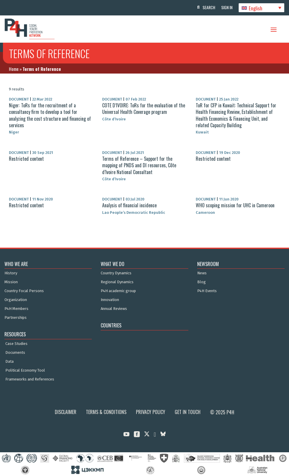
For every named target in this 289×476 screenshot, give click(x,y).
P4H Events (207, 291)
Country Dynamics (116, 273)
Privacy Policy (150, 411)
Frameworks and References (29, 379)
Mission (11, 282)
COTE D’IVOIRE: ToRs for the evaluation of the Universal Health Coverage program (143, 108)
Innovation (110, 300)
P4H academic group (118, 291)
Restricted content (26, 158)
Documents (15, 353)
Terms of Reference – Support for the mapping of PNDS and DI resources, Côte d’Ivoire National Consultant (139, 165)
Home (14, 69)
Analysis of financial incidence (129, 205)
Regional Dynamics (117, 282)
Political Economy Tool (25, 370)
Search (209, 7)
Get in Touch (187, 411)
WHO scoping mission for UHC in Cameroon (235, 205)
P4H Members (16, 309)
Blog (201, 282)
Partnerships (15, 318)
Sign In (226, 7)
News (202, 273)
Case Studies (16, 344)
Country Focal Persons (24, 291)
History (10, 273)
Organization (15, 300)
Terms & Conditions (106, 411)
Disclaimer (65, 411)
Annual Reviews (114, 309)
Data (9, 361)
